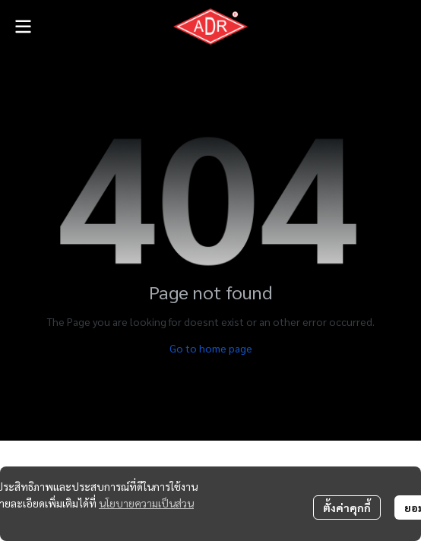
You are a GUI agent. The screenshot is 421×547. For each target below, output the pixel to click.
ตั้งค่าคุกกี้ (347, 507)
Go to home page (210, 348)
